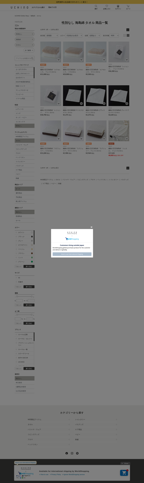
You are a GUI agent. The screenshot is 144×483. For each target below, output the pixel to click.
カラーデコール (23, 353)
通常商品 (19, 193)
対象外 (20, 282)
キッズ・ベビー (21, 117)
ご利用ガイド (42, 465)
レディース (19, 109)
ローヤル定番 (23, 334)
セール (18, 220)
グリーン (25, 262)
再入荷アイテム (21, 201)
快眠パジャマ (20, 86)
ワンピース (19, 94)
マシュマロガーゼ (22, 90)
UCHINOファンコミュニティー (95, 465)
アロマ (18, 153)
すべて (18, 189)
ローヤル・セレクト (25, 339)
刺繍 (17, 178)
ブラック (25, 236)
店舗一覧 (79, 465)
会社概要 (53, 465)
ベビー (18, 174)
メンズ (18, 113)
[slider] (17, 296)
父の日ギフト (20, 77)
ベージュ (25, 249)
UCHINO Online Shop (22, 16)
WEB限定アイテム (22, 136)
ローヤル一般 (23, 349)
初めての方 (52, 7)
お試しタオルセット (23, 73)
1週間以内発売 (21, 387)
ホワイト (25, 232)
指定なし (19, 212)
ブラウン (25, 253)
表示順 (42, 35)
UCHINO (21, 362)
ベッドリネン (20, 157)
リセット (18, 266)
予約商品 (19, 197)
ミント (25, 257)
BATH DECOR (23, 358)
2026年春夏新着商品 (23, 82)
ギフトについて (66, 470)
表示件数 (106, 35)
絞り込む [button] (29, 266)
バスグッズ (19, 166)
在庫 (86, 35)
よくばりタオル (21, 69)
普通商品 (19, 216)
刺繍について (54, 470)
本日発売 (19, 382)
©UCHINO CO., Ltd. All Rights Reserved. (72, 479)
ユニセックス (20, 121)
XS (19, 278)
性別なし (19, 126)
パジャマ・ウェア (22, 145)
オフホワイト (25, 245)
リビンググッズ (21, 149)
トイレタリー (20, 161)
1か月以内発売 (21, 391)
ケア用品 (19, 170)
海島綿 (33, 16)
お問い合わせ (72, 474)
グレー (25, 241)
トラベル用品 (20, 98)
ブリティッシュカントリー (26, 344)
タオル (39, 16)
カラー (62, 35)
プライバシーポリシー (66, 465)
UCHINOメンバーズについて (84, 470)
